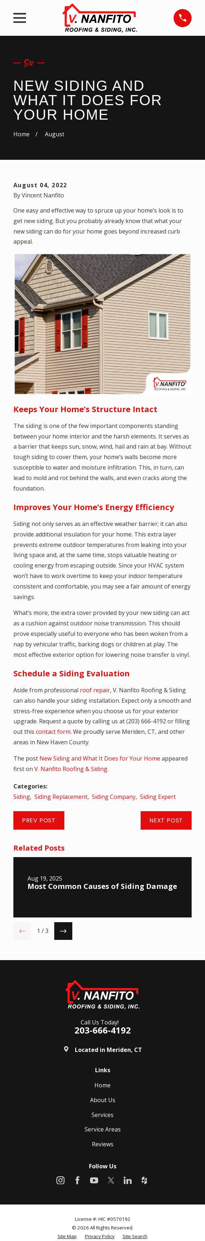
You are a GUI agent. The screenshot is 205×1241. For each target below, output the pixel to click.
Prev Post (39, 820)
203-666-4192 (102, 1030)
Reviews (103, 1144)
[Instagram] (60, 1180)
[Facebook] (77, 1180)
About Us (102, 1100)
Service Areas (103, 1129)
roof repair (95, 690)
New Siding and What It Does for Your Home (99, 758)
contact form (53, 732)
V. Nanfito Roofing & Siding (70, 769)
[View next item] (63, 931)
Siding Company (114, 797)
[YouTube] (94, 1180)
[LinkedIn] (128, 1180)
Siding (21, 797)
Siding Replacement (60, 797)
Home (102, 1085)
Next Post (166, 820)
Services (102, 1115)
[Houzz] (144, 1180)
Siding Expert (158, 797)
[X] (111, 1180)
